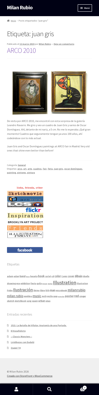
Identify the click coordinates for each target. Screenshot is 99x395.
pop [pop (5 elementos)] (55, 296)
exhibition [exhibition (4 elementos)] (25, 283)
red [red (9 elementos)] (76, 296)
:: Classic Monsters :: (21, 336)
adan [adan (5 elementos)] (16, 276)
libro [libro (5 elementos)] (42, 290)
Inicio (13, 20)
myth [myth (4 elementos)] (44, 296)
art (24, 168)
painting (11, 172)
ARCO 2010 (21, 50)
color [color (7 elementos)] (58, 276)
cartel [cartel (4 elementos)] (48, 276)
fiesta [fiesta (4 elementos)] (33, 283)
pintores (21, 172)
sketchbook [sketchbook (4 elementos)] (20, 301)
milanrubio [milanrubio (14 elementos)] (77, 290)
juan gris (58, 168)
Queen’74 (15, 347)
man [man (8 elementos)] (52, 290)
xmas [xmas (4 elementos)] (48, 301)
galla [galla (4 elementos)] (39, 283)
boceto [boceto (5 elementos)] (34, 276)
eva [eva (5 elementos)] (18, 283)
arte (30, 168)
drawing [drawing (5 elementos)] (11, 283)
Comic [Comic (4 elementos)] (64, 276)
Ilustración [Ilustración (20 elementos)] (23, 289)
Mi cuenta (16, 389)
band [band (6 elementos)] (22, 276)
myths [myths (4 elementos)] (50, 296)
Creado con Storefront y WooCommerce (29, 376)
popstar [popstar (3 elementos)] (61, 296)
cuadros (37, 168)
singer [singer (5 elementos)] (82, 296)
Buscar (49, 389)
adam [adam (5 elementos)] (10, 276)
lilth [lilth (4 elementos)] (47, 290)
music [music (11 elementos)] (37, 296)
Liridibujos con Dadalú (22, 342)
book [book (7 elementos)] (41, 276)
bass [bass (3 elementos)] (28, 276)
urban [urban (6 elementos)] (41, 300)
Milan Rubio (20, 7)
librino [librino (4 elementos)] (36, 290)
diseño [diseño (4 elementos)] (86, 276)
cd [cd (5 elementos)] (52, 276)
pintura (31, 172)
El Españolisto (18, 330)
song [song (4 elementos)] (29, 301)
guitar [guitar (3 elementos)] (50, 284)
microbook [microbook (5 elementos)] (61, 290)
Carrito (76, 387)
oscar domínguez (73, 168)
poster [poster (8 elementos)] (69, 296)
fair (45, 168)
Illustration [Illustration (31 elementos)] (64, 282)
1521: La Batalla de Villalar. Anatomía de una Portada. (39, 325)
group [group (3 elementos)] (44, 284)
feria (50, 168)
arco (19, 168)
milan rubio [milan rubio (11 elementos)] (15, 296)
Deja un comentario (64, 43)
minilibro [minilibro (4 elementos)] (28, 296)
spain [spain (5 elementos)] (35, 300)
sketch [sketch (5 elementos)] (10, 300)
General (22, 165)
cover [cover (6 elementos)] (71, 276)
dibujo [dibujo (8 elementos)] (79, 276)
